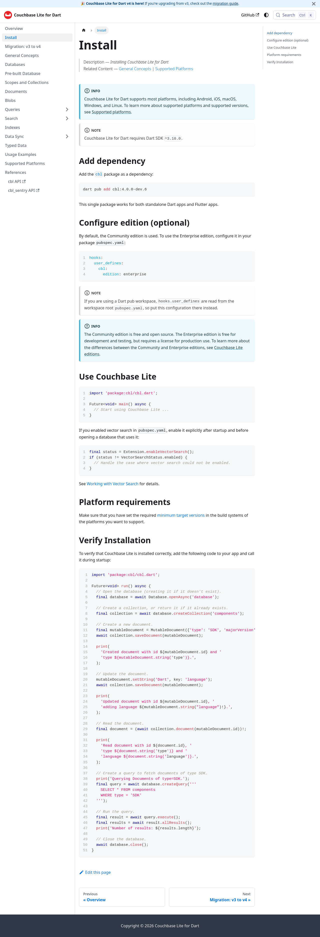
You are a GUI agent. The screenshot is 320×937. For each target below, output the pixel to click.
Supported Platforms (174, 68)
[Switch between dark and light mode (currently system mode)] (266, 15)
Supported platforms (111, 112)
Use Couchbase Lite (281, 47)
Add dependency (279, 33)
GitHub (250, 15)
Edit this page (95, 872)
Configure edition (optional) (287, 40)
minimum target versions (181, 515)
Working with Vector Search (112, 483)
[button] (37, 109)
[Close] (314, 3)
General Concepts (135, 68)
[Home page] (83, 30)
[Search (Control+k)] (294, 15)
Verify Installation (280, 62)
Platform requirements (284, 54)
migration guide (225, 3)
